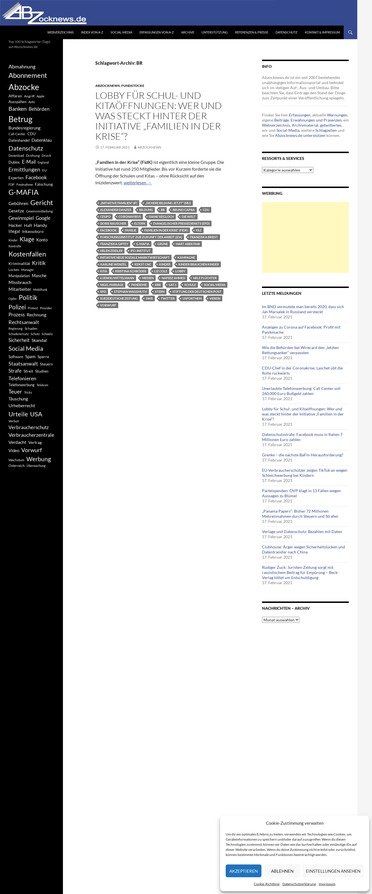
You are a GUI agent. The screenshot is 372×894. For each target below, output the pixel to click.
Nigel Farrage (111, 285)
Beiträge (281, 120)
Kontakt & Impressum (322, 32)
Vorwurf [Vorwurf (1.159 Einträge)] (31, 449)
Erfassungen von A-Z (157, 32)
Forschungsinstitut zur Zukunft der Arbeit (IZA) (141, 237)
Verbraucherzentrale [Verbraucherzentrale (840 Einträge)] (31, 435)
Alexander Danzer (115, 210)
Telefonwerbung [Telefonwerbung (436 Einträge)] (22, 385)
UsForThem (192, 298)
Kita (103, 271)
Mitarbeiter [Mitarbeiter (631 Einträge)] (20, 289)
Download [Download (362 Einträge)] (16, 155)
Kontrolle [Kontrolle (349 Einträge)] (15, 246)
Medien (148, 278)
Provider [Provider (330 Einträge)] (46, 308)
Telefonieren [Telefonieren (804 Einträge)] (22, 378)
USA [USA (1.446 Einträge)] (36, 414)
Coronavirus (130, 216)
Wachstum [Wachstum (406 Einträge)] (16, 460)
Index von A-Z (92, 32)
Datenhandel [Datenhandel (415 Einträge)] (19, 140)
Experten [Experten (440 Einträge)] (16, 178)
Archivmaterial (305, 125)
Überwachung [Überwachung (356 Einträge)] (36, 465)
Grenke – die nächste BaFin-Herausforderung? (302, 454)
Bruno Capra (184, 210)
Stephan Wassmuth (130, 291)
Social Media (214, 285)
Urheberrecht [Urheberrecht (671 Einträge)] (22, 405)
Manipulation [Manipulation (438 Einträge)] (19, 275)
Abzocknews (107, 85)
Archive (187, 32)
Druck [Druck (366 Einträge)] (46, 155)
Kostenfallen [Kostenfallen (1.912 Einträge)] (27, 254)
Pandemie (139, 285)
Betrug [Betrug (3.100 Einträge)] (20, 119)
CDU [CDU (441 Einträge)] (31, 133)
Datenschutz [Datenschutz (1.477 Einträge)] (26, 148)
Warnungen (337, 114)
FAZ (199, 230)
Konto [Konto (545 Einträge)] (42, 239)
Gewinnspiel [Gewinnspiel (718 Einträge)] (21, 218)
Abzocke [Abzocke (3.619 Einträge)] (24, 87)
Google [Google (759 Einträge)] (43, 218)
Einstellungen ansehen (333, 871)
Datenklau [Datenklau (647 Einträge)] (41, 140)
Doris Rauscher (113, 223)
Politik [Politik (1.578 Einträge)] (28, 297)
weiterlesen (138, 182)
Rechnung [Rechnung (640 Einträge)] (36, 314)
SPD (103, 291)
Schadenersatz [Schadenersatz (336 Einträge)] (19, 334)
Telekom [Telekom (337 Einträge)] (42, 385)
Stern (159, 291)
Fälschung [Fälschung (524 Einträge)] (44, 184)
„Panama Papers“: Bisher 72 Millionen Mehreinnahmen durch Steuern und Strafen (300, 514)
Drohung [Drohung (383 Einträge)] (33, 155)
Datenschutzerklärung (299, 884)
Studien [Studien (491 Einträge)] (41, 371)
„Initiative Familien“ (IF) (118, 203)
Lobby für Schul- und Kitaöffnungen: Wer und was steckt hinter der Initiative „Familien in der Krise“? (158, 115)
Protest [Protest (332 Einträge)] (33, 308)
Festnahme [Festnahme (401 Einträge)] (24, 184)
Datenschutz (286, 32)
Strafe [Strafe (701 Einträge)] (15, 371)
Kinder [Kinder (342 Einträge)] (13, 240)
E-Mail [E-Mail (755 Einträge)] (29, 162)
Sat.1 (172, 285)
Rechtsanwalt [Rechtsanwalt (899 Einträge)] (24, 322)
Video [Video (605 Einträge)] (14, 450)
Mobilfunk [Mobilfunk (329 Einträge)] (40, 289)
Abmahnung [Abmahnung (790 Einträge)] (22, 67)
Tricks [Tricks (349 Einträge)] (28, 392)
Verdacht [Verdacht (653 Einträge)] (17, 442)
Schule (190, 285)
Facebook (108, 230)
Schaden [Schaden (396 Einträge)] (31, 328)
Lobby (180, 271)
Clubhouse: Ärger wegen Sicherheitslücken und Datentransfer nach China (303, 549)
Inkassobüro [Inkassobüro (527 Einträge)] (33, 231)
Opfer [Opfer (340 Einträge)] (13, 298)
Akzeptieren (243, 871)
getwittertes (330, 125)
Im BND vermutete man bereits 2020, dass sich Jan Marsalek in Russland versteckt (303, 309)
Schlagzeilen (326, 130)
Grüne (162, 244)
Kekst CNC (142, 264)
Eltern (139, 223)
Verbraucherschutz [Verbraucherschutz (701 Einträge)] (29, 427)
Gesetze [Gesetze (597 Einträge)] (16, 210)
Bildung (146, 210)
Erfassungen (299, 114)
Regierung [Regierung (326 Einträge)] (16, 328)
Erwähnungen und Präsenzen (316, 120)
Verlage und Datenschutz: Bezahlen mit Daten (302, 531)
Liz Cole (160, 271)
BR (163, 210)
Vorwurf (108, 305)
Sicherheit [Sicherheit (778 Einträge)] (19, 340)
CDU (206, 210)
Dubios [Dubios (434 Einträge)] (14, 162)
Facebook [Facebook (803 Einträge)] (36, 177)
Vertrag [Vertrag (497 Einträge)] (35, 442)
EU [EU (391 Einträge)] (44, 170)
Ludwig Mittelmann (117, 278)
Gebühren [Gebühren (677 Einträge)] (18, 203)
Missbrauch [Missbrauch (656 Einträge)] (20, 282)
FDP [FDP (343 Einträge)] (11, 184)
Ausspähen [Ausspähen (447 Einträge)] (17, 101)
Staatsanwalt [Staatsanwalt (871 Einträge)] (23, 363)
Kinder (164, 264)
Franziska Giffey (114, 244)
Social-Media (121, 32)
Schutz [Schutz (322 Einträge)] (35, 334)
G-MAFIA (142, 244)
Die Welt (189, 216)
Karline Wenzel (113, 264)
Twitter (168, 298)
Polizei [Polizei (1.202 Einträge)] (17, 306)
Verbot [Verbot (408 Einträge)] (14, 421)
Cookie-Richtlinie (267, 884)
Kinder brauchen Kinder (198, 264)
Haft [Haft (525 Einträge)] (28, 225)
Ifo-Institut (140, 250)
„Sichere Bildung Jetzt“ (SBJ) (168, 203)
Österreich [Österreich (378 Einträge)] (17, 465)
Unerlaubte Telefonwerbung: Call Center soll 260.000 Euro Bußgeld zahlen (301, 391)
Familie (130, 230)
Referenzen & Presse (251, 32)
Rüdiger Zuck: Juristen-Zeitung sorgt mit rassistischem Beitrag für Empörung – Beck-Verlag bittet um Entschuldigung (300, 572)
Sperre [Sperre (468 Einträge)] (43, 356)
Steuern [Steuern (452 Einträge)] (46, 364)
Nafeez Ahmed (173, 278)
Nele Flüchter (205, 278)
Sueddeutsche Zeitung (119, 298)
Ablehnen (282, 871)
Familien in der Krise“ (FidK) (166, 230)
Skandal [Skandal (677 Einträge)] (39, 340)
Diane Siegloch (161, 216)
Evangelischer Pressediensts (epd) (181, 223)
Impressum (327, 884)
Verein (215, 298)
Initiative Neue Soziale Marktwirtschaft (135, 257)
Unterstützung (215, 32)
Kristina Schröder (130, 271)
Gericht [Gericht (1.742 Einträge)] (41, 202)
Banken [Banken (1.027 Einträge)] (18, 108)
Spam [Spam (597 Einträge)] (30, 356)
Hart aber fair (188, 244)
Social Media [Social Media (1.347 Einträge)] (26, 348)
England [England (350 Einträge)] (43, 162)
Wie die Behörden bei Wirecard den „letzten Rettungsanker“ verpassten (300, 350)
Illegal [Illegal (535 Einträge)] (14, 231)
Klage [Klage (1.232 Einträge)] (27, 239)
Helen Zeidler (111, 250)
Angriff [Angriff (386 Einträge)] (29, 96)
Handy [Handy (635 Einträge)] (40, 225)
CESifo (105, 216)
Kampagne (186, 257)
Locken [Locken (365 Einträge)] (14, 269)
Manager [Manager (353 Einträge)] (27, 269)
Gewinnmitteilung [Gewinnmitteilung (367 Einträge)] (39, 211)
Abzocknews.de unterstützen (300, 135)
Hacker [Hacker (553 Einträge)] (15, 225)
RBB (158, 285)
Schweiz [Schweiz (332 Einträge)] (47, 334)
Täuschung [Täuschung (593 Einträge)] (18, 398)
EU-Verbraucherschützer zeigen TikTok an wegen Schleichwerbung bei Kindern (304, 473)
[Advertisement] (305, 237)
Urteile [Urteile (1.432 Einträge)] (18, 414)
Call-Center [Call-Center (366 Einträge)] (17, 134)
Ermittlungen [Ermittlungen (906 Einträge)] (24, 169)
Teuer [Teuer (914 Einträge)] (15, 391)
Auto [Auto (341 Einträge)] (31, 102)
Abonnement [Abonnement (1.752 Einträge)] (28, 75)
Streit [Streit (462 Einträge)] (28, 371)
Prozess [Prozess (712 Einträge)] (17, 315)
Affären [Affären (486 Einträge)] (15, 95)
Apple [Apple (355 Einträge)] (41, 96)
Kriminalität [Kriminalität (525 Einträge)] (19, 263)
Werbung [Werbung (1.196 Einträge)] (38, 458)
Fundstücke (132, 85)
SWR (149, 298)
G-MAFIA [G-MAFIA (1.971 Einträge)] (24, 192)
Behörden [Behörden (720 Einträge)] (39, 109)
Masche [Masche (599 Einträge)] (39, 275)
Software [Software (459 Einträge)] (16, 356)
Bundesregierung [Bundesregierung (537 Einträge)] (25, 128)
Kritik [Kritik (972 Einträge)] (39, 263)
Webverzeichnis (60, 32)
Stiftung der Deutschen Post (196, 291)
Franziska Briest (204, 237)
